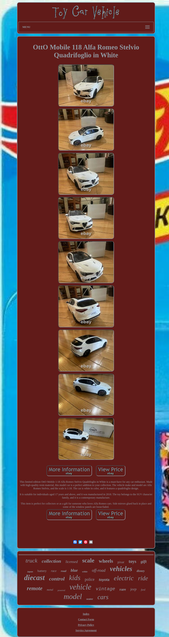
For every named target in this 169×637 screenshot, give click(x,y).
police (89, 579)
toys (132, 561)
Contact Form (86, 619)
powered (61, 590)
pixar (121, 562)
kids (75, 578)
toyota (104, 580)
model (73, 596)
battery (42, 571)
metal (50, 589)
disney (141, 571)
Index (86, 613)
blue (74, 570)
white (84, 571)
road (63, 571)
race (54, 571)
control (57, 579)
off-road (99, 570)
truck (31, 560)
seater (89, 599)
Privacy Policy (86, 624)
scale (88, 560)
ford (143, 589)
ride (143, 578)
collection (51, 561)
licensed (72, 562)
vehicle (80, 587)
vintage (105, 589)
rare (122, 589)
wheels (106, 561)
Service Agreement (86, 630)
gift (143, 561)
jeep (133, 589)
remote (34, 588)
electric (124, 578)
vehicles (121, 569)
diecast (34, 578)
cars (102, 597)
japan (30, 571)
